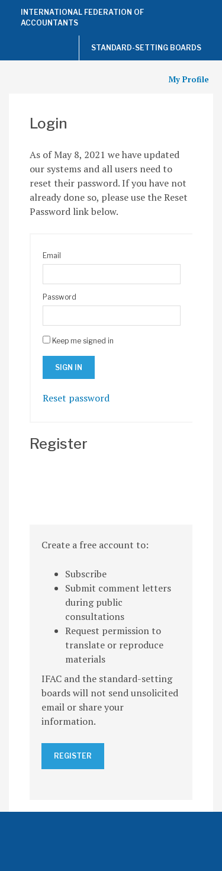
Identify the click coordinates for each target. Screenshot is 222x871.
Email (52, 255)
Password (59, 297)
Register (73, 755)
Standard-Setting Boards (146, 47)
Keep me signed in (83, 340)
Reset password (76, 397)
